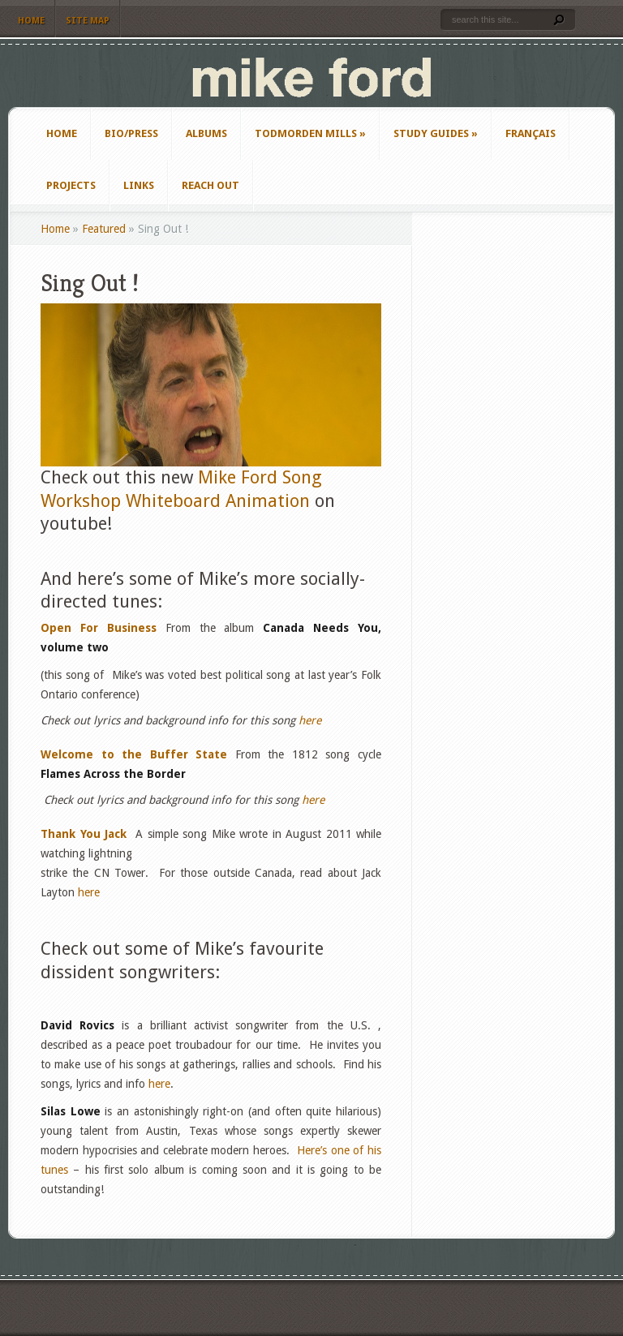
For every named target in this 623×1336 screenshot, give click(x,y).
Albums (206, 133)
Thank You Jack (84, 833)
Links (138, 185)
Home (31, 20)
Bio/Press (131, 133)
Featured (104, 228)
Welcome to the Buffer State (134, 754)
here (310, 720)
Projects (71, 185)
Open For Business (99, 627)
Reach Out (210, 185)
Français (530, 133)
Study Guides (435, 133)
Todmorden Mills (310, 133)
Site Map (88, 20)
